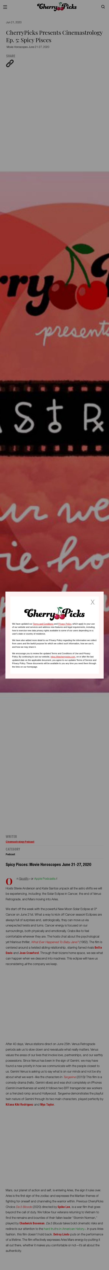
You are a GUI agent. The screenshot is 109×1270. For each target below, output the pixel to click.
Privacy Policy (64, 624)
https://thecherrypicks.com (63, 657)
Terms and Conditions (43, 624)
